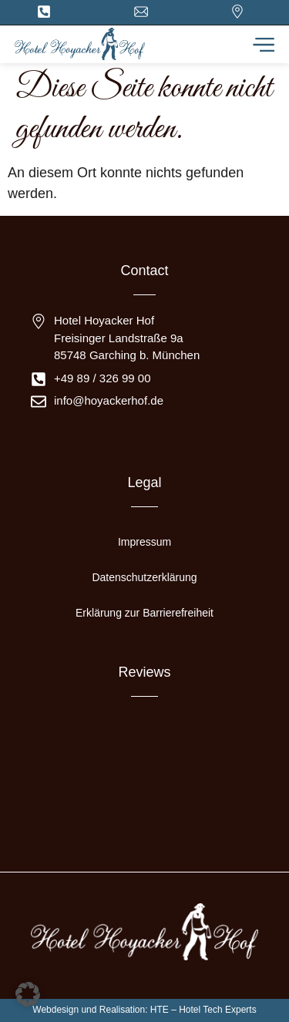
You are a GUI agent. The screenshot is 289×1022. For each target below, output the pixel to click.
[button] (27, 994)
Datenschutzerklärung (144, 577)
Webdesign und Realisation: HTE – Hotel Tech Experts (144, 1009)
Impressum (144, 542)
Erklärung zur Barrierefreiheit (144, 613)
